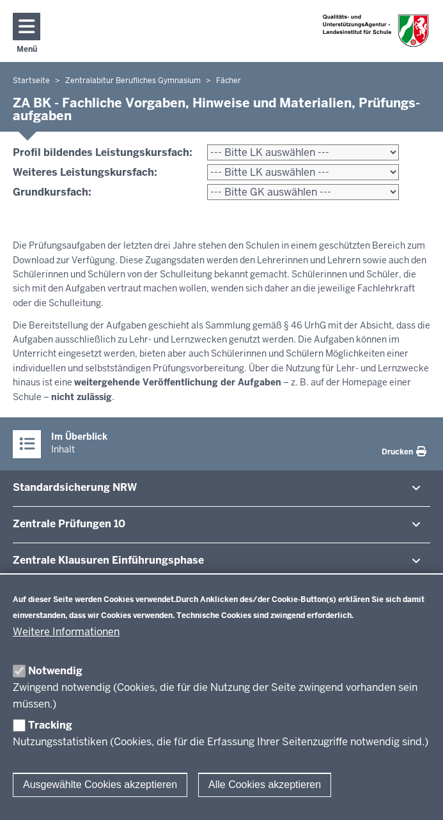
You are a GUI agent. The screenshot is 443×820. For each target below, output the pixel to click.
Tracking (50, 725)
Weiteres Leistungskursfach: (85, 172)
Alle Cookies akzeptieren (264, 784)
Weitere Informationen (66, 631)
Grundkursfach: (52, 192)
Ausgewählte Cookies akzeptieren (100, 784)
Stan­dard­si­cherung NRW (75, 487)
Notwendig (55, 670)
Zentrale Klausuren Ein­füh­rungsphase (108, 560)
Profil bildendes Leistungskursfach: (102, 152)
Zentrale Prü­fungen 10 (69, 523)
